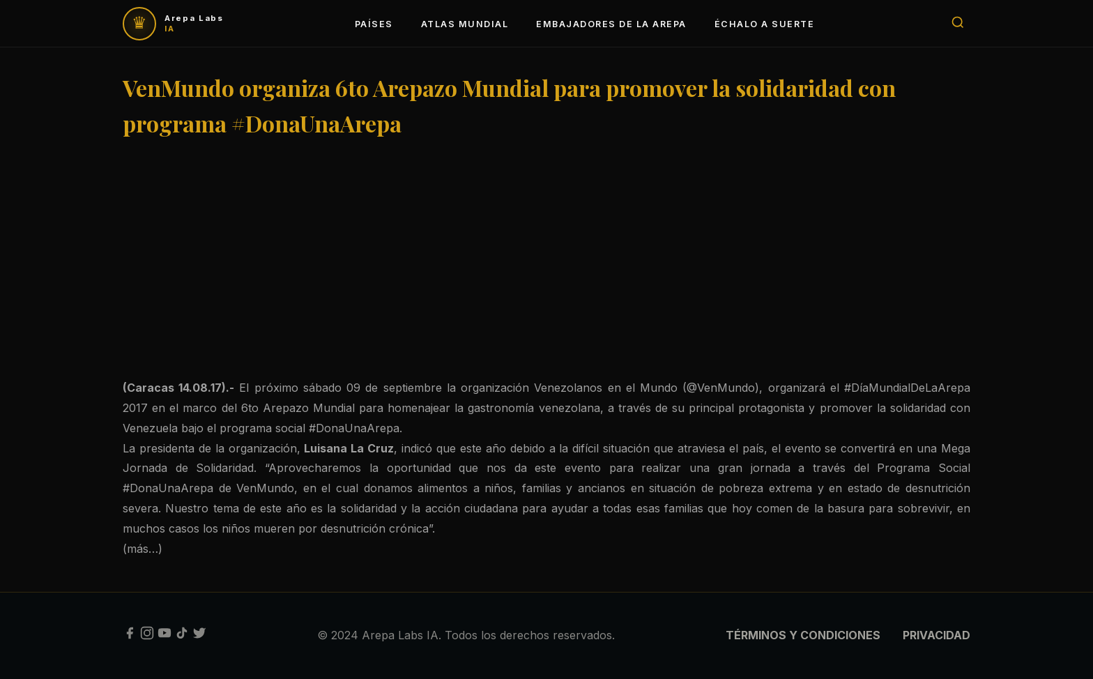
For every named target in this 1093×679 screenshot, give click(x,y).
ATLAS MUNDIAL (464, 24)
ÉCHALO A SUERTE (764, 24)
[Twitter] (199, 636)
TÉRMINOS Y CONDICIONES (803, 635)
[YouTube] (164, 636)
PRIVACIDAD (936, 635)
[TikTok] (182, 636)
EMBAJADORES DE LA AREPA (611, 24)
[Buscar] (957, 23)
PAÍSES (374, 24)
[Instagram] (147, 636)
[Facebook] (130, 636)
